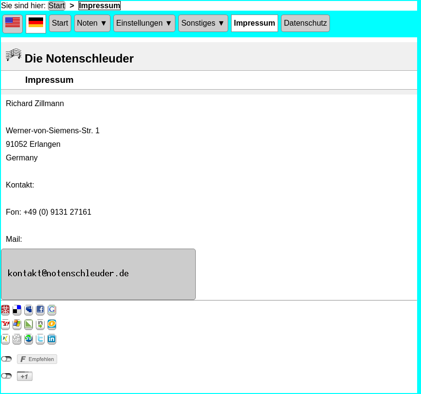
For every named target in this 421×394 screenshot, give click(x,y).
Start (56, 5)
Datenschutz (305, 23)
